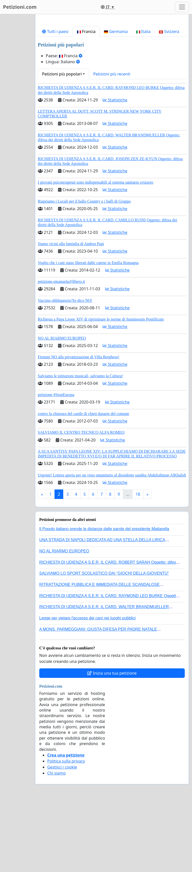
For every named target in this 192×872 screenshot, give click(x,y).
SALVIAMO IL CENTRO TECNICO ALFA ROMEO (81, 502)
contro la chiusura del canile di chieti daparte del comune (83, 483)
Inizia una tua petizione (111, 743)
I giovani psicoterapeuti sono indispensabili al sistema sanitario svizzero (95, 252)
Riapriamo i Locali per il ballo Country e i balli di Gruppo (84, 271)
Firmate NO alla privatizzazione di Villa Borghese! (78, 427)
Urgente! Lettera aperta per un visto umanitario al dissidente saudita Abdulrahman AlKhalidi (112, 545)
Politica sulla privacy (66, 831)
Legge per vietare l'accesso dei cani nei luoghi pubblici (87, 688)
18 (138, 564)
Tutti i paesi (55, 101)
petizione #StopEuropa (56, 464)
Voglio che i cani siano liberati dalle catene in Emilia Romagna (88, 333)
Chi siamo (56, 843)
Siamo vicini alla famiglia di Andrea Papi (71, 314)
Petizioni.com (19, 6)
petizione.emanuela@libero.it (61, 351)
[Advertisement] (112, 57)
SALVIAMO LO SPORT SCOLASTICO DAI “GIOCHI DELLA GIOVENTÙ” (104, 643)
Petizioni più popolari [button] (62, 144)
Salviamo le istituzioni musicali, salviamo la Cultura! (80, 446)
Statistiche (115, 170)
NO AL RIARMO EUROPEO (62, 408)
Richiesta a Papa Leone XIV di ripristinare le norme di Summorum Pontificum (101, 389)
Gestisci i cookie (62, 837)
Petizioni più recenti (111, 144)
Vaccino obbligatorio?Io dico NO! (65, 370)
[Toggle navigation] (182, 7)
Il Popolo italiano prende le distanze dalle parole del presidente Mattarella (104, 599)
